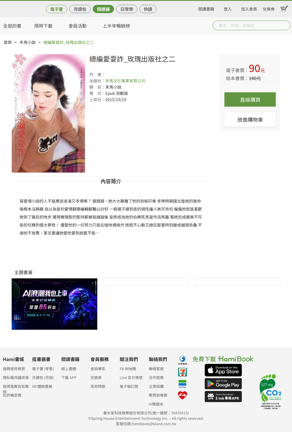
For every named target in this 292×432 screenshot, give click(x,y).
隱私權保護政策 (16, 377)
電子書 (56, 9)
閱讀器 (103, 9)
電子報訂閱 (129, 386)
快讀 (148, 9)
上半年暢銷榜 (116, 25)
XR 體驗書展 (42, 386)
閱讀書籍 (206, 8)
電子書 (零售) (43, 368)
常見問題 (97, 386)
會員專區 (97, 368)
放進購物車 (250, 119)
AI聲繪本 (156, 404)
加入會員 (249, 8)
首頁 (8, 42)
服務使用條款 (14, 368)
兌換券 (269, 8)
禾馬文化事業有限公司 (125, 80)
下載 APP (68, 377)
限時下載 (43, 25)
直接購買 (250, 99)
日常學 (126, 9)
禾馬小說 (28, 42)
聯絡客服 (156, 368)
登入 (228, 8)
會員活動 (77, 25)
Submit (285, 25)
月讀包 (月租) (43, 377)
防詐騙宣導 (12, 395)
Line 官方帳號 (131, 377)
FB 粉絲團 (128, 368)
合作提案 (156, 377)
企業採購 (156, 386)
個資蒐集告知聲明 (16, 388)
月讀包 (80, 9)
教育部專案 (158, 395)
